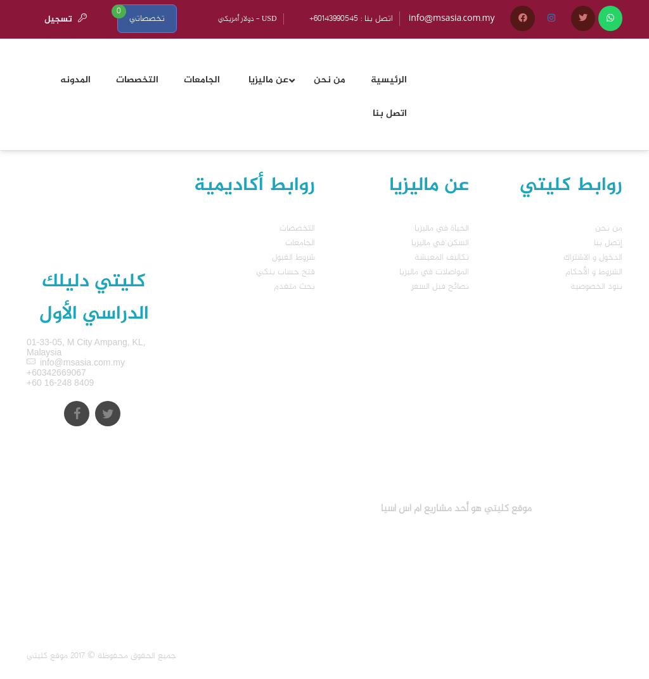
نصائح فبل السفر (440, 286)
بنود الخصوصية (596, 286)
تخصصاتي (147, 18)
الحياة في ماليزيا (441, 228)
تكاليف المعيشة (441, 257)
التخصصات (297, 228)
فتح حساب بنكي (285, 272)
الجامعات (300, 243)
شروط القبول (293, 257)
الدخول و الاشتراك (592, 257)
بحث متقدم (294, 286)
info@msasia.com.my (452, 18)
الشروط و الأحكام (593, 272)
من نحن (608, 228)
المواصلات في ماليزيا (434, 272)
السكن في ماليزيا (440, 243)
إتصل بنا (608, 243)
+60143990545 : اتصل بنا (351, 18)
